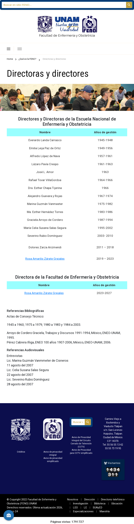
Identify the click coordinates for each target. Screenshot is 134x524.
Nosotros (72, 499)
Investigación (80, 503)
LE (85, 507)
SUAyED (97, 507)
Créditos (21, 452)
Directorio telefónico (113, 499)
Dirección (89, 499)
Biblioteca (99, 503)
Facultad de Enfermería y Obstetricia (67, 35)
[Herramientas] (8, 515)
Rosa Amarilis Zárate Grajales (45, 258)
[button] (5, 97)
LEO (75, 507)
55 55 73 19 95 (113, 448)
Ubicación (116, 503)
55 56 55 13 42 (115, 444)
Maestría (104, 511)
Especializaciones (83, 511)
